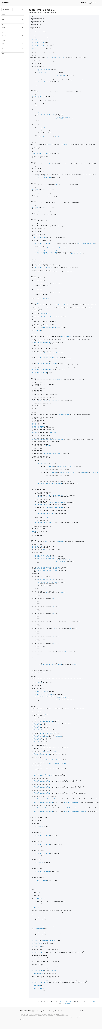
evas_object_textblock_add (47, 733)
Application (93, 3)
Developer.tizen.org (48, 1011)
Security (12, 40)
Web (12, 54)
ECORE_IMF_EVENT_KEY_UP (62, 697)
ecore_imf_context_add (48, 774)
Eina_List (34, 423)
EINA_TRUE (57, 137)
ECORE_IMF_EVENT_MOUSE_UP (63, 117)
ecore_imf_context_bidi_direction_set (45, 254)
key (44, 549)
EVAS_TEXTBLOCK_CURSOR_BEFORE (86, 243)
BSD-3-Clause (95, 1001)
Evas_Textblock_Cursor (38, 42)
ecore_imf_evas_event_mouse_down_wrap (45, 71)
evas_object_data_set (38, 729)
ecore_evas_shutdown (37, 990)
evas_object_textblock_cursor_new (48, 357)
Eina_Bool (34, 48)
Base (12, 19)
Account (12, 14)
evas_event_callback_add (38, 951)
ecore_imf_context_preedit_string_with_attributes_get (47, 440)
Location (12, 27)
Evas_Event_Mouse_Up (37, 96)
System (12, 46)
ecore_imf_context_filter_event (46, 72)
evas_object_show (36, 727)
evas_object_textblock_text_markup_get (46, 317)
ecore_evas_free (36, 985)
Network (12, 38)
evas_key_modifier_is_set (45, 567)
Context (12, 24)
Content (12, 22)
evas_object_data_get (41, 194)
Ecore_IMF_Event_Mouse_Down (42, 69)
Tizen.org (39, 1011)
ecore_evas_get (40, 928)
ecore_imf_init (36, 907)
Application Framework (12, 17)
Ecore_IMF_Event (60, 75)
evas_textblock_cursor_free (42, 284)
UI (12, 48)
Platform (83, 3)
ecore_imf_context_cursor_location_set (46, 252)
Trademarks (22, 1019)
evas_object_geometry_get (40, 237)
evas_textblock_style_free (42, 871)
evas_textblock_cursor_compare (43, 267)
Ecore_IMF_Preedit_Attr (38, 426)
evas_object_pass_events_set (40, 736)
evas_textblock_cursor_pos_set (40, 359)
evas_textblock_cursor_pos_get (51, 248)
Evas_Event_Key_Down (37, 546)
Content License (68, 1003)
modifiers (57, 567)
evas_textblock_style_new (48, 751)
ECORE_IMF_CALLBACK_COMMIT (71, 802)
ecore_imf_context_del (41, 880)
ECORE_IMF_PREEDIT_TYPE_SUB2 (67, 472)
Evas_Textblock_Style (38, 41)
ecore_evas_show (36, 924)
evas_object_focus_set (42, 137)
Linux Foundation (30, 1014)
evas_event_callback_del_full (40, 981)
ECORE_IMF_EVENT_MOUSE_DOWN (63, 74)
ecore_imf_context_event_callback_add (42, 802)
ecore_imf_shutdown (37, 988)
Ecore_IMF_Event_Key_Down (42, 555)
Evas (47, 57)
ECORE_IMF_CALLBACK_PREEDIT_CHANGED (74, 807)
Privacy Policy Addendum (77, 1017)
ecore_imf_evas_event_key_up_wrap (44, 694)
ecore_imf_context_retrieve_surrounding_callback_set (47, 798)
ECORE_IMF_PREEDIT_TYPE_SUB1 (64, 466)
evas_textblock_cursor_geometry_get (45, 243)
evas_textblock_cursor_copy (42, 496)
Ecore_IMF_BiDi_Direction (75, 254)
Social (12, 43)
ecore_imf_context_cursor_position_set (46, 251)
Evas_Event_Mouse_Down (38, 62)
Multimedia (12, 35)
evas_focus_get (47, 189)
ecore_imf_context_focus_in (40, 153)
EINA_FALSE (46, 299)
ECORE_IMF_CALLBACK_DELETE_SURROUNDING (75, 811)
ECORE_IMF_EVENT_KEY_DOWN (63, 559)
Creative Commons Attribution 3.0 (65, 1001)
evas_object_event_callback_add (41, 780)
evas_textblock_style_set (39, 753)
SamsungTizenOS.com (25, 1010)
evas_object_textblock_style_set (41, 754)
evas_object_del (39, 826)
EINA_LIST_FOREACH (43, 463)
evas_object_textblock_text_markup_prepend (45, 401)
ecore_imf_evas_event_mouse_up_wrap (45, 114)
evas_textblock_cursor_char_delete (47, 582)
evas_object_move (36, 724)
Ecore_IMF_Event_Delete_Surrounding (42, 342)
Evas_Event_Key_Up (37, 682)
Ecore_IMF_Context (37, 47)
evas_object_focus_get (43, 128)
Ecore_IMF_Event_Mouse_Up (42, 113)
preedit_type (50, 466)
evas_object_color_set (38, 723)
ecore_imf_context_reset (41, 81)
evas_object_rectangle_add (45, 721)
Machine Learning (12, 30)
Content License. (62, 1017)
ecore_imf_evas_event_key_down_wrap (45, 556)
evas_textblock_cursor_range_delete (42, 272)
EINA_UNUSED (54, 57)
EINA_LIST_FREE (36, 531)
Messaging (12, 32)
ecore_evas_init (39, 898)
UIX (12, 51)
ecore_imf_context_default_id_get (56, 763)
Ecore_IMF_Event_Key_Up (41, 691)
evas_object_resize (37, 726)
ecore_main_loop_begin (38, 973)
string (62, 592)
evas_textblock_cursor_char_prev (47, 513)
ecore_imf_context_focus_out (43, 177)
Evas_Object (35, 38)
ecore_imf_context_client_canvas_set (42, 775)
